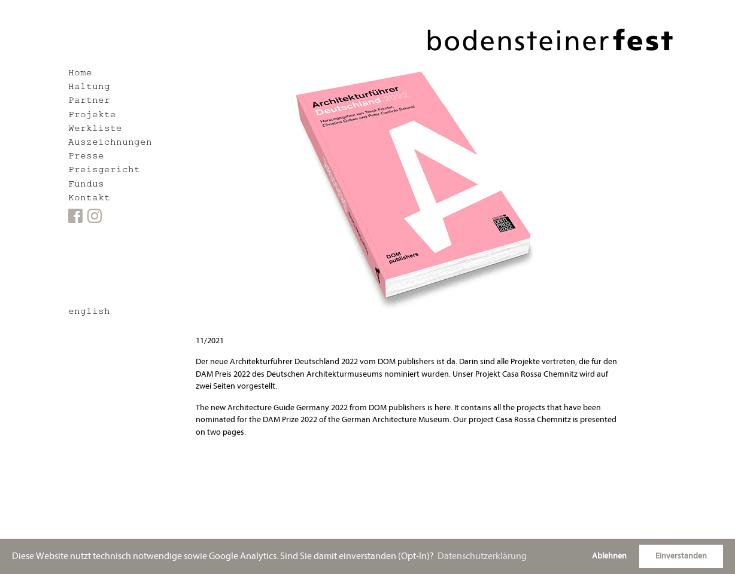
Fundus (86, 185)
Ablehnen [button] (609, 556)
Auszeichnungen (110, 143)
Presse (86, 157)
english (89, 312)
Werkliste (95, 129)
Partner (89, 101)
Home (80, 74)
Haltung (89, 87)
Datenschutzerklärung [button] (482, 556)
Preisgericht (104, 171)
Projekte (92, 116)
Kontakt (89, 199)
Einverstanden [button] (681, 556)
